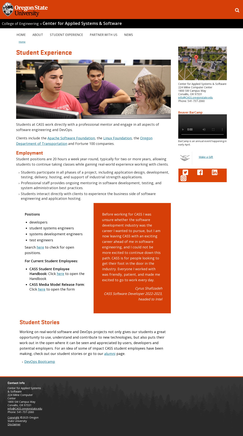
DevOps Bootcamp (39, 361)
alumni (109, 353)
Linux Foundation (117, 138)
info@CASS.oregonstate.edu (195, 97)
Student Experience (66, 35)
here (40, 247)
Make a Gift (206, 157)
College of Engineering (20, 23)
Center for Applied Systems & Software (82, 23)
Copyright (13, 417)
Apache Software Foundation (71, 138)
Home (21, 35)
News (128, 35)
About (37, 35)
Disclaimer (14, 424)
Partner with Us (103, 35)
